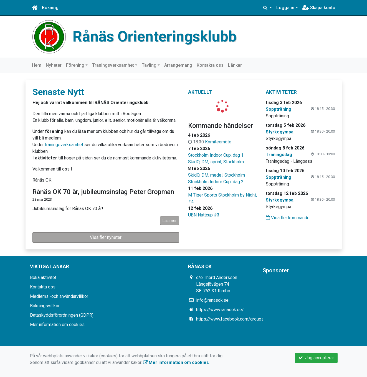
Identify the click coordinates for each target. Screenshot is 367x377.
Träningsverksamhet (113, 65)
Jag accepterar (316, 357)
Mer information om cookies (57, 324)
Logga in (285, 7)
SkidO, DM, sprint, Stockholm (216, 161)
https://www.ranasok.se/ (220, 309)
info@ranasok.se (212, 300)
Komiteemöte (218, 141)
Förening (75, 65)
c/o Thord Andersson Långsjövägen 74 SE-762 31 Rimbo (216, 284)
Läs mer (170, 220)
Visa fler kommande (288, 217)
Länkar (235, 65)
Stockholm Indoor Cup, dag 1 (216, 155)
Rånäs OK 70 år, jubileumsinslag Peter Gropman (103, 192)
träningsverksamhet (64, 144)
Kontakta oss (210, 65)
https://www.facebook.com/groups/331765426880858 (249, 319)
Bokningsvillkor (45, 305)
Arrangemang (178, 65)
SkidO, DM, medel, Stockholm (216, 175)
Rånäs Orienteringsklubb (155, 36)
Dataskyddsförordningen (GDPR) (61, 315)
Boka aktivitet (43, 277)
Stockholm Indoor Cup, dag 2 (216, 181)
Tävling (149, 65)
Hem (36, 65)
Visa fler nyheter (106, 237)
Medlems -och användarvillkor (59, 296)
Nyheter (54, 65)
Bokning (50, 7)
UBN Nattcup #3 (203, 215)
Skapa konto (318, 7)
